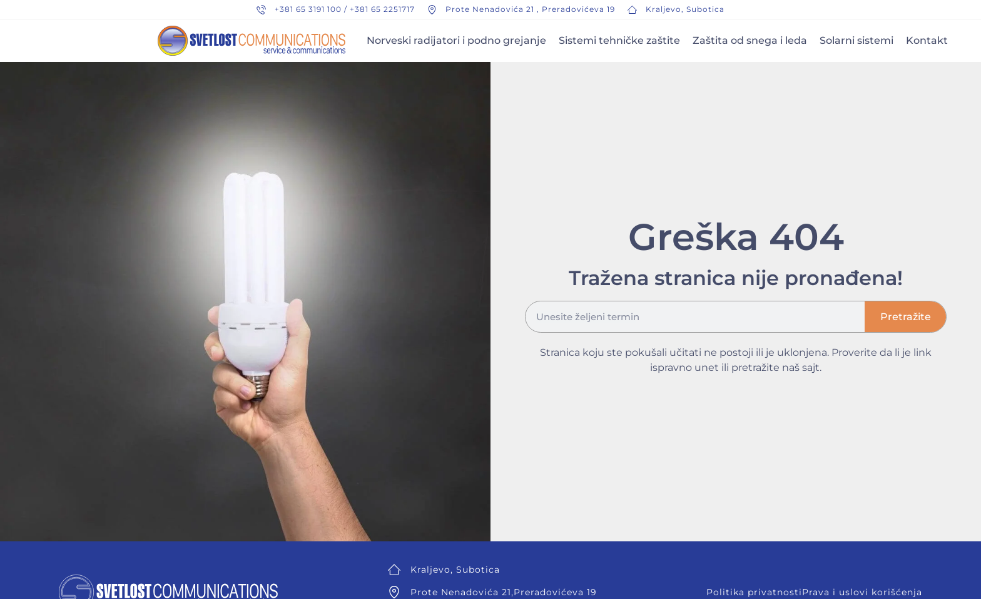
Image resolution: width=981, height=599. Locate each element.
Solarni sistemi (856, 40)
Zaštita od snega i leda (750, 40)
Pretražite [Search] (905, 317)
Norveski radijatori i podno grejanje (456, 40)
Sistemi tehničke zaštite (619, 40)
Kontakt (927, 40)
